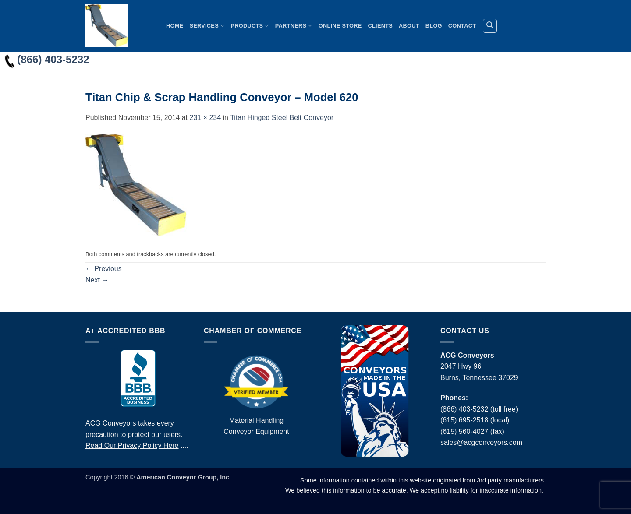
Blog (433, 25)
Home (174, 25)
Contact (462, 25)
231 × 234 (205, 117)
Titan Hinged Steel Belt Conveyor (281, 117)
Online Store (340, 25)
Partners (293, 25)
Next (97, 280)
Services (206, 25)
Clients (380, 25)
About (409, 25)
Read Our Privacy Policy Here (132, 445)
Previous (103, 268)
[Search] (490, 26)
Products (249, 25)
